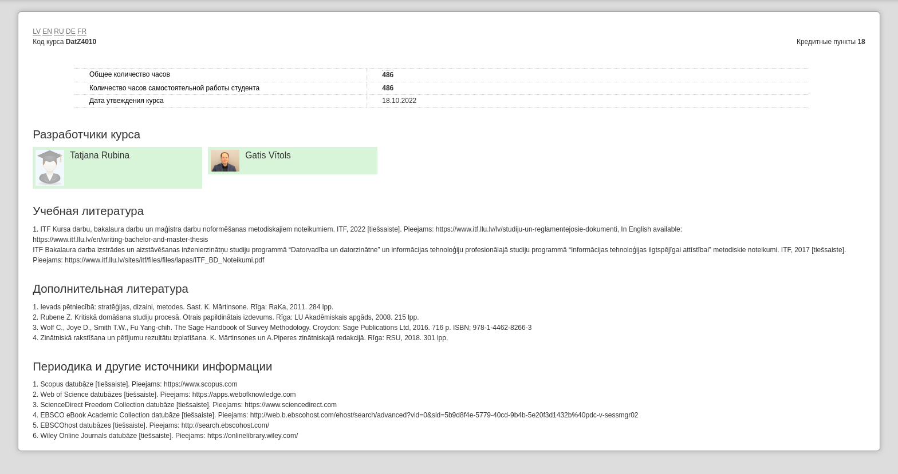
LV (37, 31)
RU (59, 31)
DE (71, 31)
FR (81, 31)
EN (47, 31)
